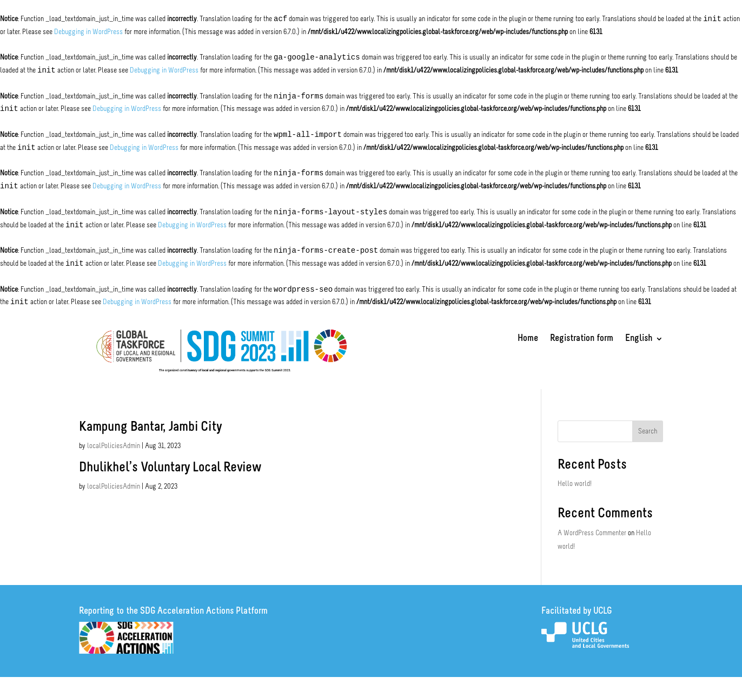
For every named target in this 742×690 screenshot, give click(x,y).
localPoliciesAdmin (113, 446)
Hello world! (575, 484)
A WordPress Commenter (592, 533)
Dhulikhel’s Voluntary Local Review (170, 468)
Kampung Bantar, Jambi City (150, 427)
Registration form (581, 339)
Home (528, 339)
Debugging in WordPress (88, 32)
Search (647, 432)
